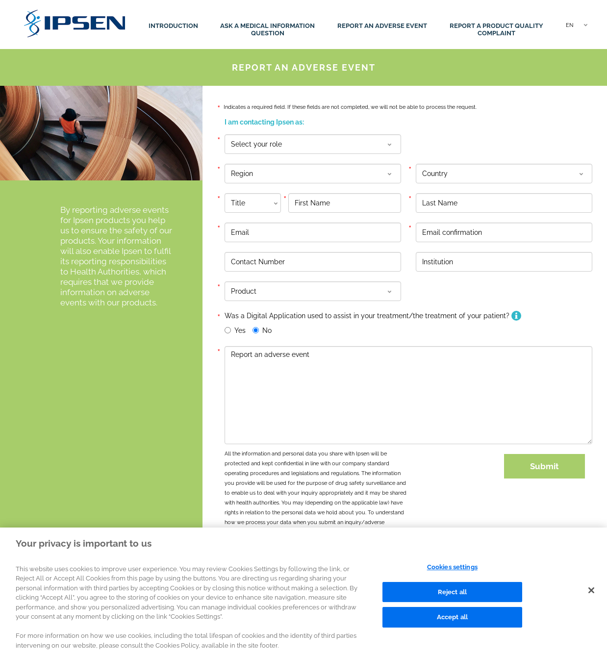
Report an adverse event (382, 25)
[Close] (591, 596)
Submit (544, 466)
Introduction (173, 25)
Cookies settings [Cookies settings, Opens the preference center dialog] (452, 573)
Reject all (452, 597)
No (267, 330)
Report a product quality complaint (496, 29)
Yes (240, 330)
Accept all (452, 623)
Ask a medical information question (267, 29)
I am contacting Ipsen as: (264, 122)
